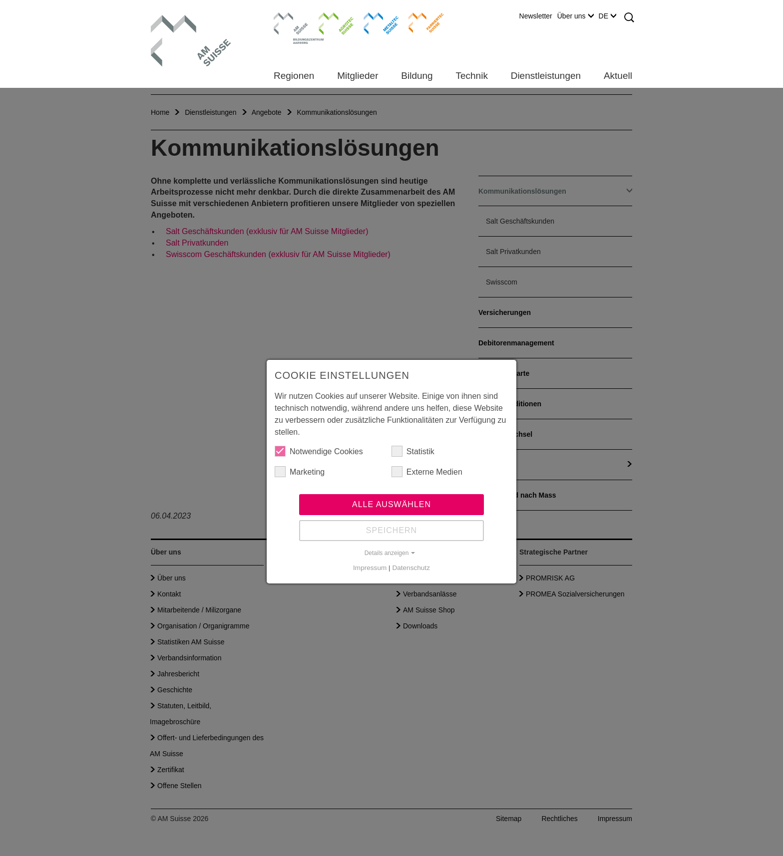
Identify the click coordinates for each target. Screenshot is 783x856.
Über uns (575, 16)
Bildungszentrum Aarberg (291, 22)
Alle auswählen (391, 504)
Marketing (300, 471)
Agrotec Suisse (329, 22)
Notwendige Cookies (319, 451)
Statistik (413, 451)
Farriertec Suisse (421, 22)
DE (607, 16)
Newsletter (535, 16)
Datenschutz (411, 567)
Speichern (391, 530)
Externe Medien (427, 471)
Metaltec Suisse (375, 22)
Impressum (370, 567)
